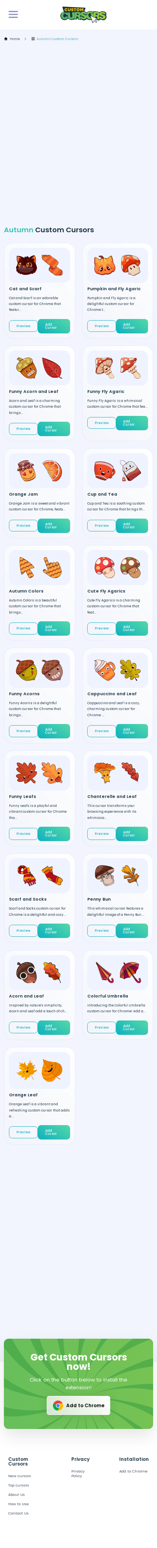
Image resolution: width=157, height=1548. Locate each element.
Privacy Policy (78, 1473)
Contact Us (18, 1513)
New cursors (19, 1475)
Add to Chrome (78, 1405)
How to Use (18, 1503)
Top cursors (18, 1485)
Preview (23, 326)
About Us (16, 1494)
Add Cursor (51, 326)
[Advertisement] (78, 133)
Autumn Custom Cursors (54, 39)
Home (12, 39)
